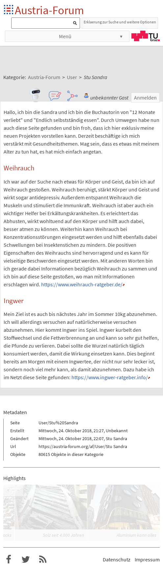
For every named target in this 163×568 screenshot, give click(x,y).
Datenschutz (116, 559)
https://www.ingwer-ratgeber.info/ (109, 377)
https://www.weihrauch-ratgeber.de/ (81, 284)
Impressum (147, 559)
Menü (65, 36)
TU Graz (145, 36)
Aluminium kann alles (136, 535)
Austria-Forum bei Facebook (8, 559)
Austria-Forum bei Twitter (25, 559)
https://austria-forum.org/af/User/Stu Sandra (83, 446)
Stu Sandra (116, 438)
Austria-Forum (49, 10)
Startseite (9, 10)
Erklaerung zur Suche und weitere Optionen (120, 21)
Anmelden (145, 97)
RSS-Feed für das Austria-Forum (43, 559)
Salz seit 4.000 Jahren (63, 535)
